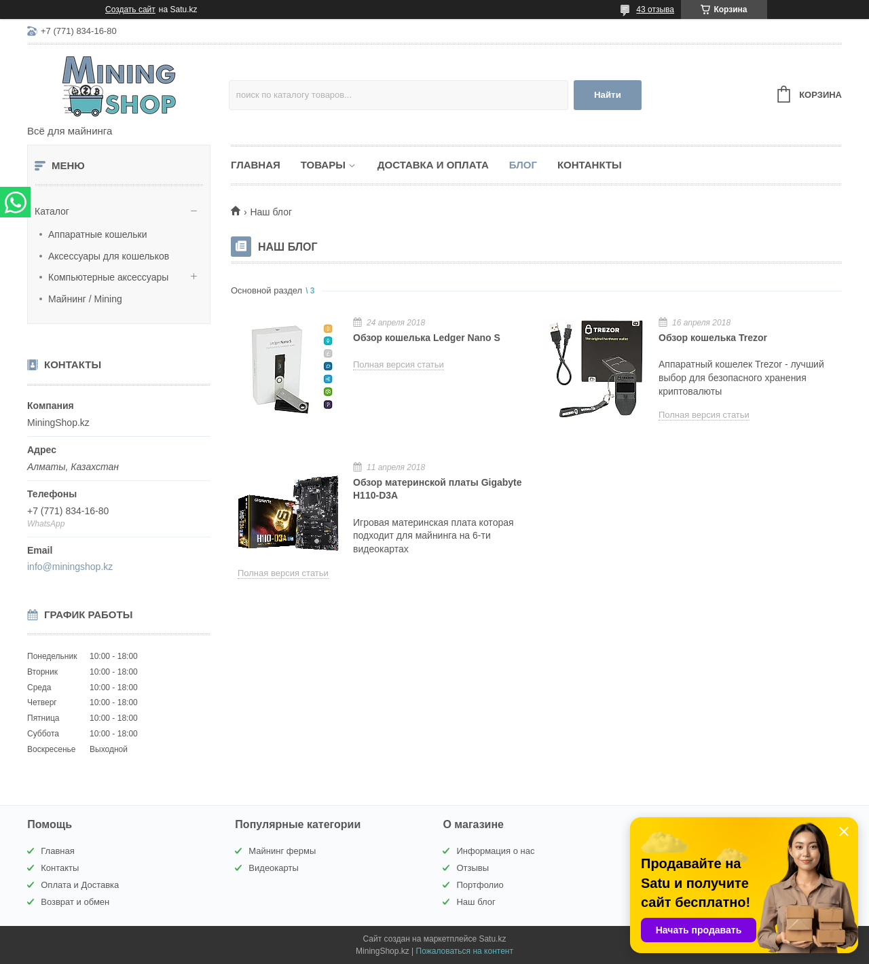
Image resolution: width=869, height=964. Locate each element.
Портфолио (479, 885)
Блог (523, 165)
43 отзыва (655, 9)
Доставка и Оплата (433, 165)
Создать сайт (130, 9)
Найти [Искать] (607, 95)
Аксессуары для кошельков (108, 256)
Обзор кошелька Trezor (713, 337)
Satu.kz (492, 939)
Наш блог (475, 902)
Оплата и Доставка (80, 885)
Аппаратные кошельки (97, 234)
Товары (323, 165)
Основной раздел (266, 290)
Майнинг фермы (282, 851)
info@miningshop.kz (70, 566)
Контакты (60, 868)
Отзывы (472, 868)
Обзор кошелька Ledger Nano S (426, 337)
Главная (255, 165)
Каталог (52, 211)
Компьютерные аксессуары (108, 277)
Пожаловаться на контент (464, 951)
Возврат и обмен (75, 902)
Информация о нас (495, 851)
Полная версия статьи (398, 364)
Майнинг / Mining (85, 298)
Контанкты (589, 165)
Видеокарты (273, 868)
